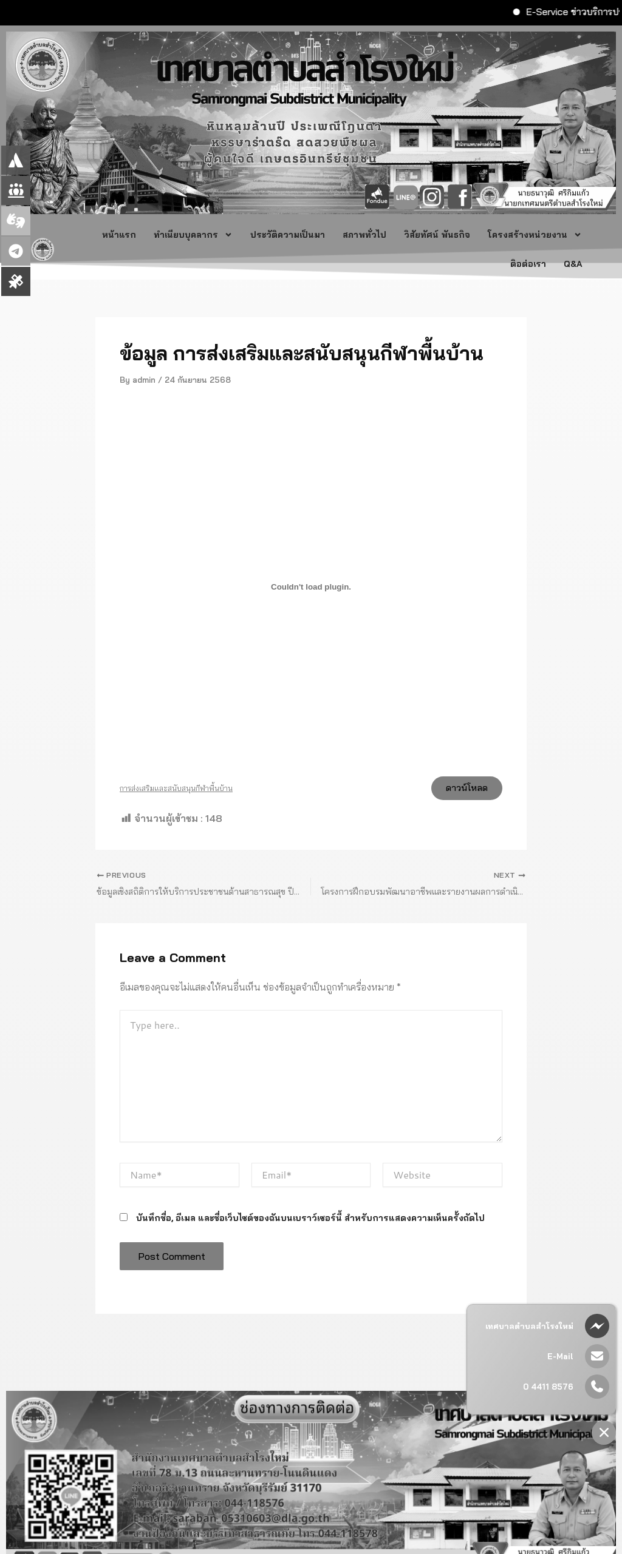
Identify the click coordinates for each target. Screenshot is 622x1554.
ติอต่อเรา (528, 263)
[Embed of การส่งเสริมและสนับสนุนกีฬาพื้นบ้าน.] (311, 587)
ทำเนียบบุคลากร (193, 234)
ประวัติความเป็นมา (287, 234)
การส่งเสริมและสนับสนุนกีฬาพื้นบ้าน (176, 790)
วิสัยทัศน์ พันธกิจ (437, 234)
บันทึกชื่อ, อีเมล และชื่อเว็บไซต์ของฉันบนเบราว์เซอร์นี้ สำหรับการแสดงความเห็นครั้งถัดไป (310, 1224)
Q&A (574, 263)
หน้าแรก (119, 234)
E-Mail (560, 1356)
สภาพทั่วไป (364, 234)
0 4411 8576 (548, 1386)
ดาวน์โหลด (461, 790)
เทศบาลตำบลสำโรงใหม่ (529, 1326)
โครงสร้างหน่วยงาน (535, 234)
